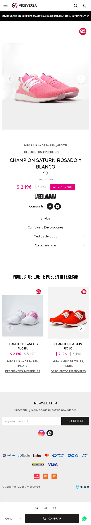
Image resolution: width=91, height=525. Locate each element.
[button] (81, 79)
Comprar (54, 518)
